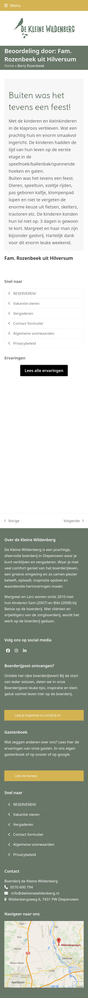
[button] (12, 5)
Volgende (73, 521)
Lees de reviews (26, 776)
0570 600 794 (21, 887)
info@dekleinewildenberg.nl (35, 893)
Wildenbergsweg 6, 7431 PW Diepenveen (43, 899)
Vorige (11, 521)
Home (9, 65)
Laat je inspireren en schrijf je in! (37, 715)
